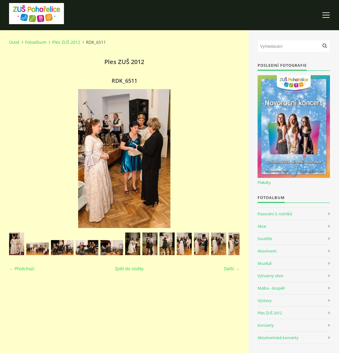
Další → (231, 268)
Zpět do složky (129, 268)
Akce (262, 226)
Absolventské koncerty (278, 337)
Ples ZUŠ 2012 (66, 42)
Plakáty (264, 182)
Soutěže (265, 238)
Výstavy (265, 300)
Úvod (14, 42)
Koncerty (266, 325)
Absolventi (267, 251)
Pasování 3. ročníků (275, 214)
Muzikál (264, 263)
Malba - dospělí (271, 288)
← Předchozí (21, 268)
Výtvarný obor (271, 275)
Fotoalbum (35, 42)
